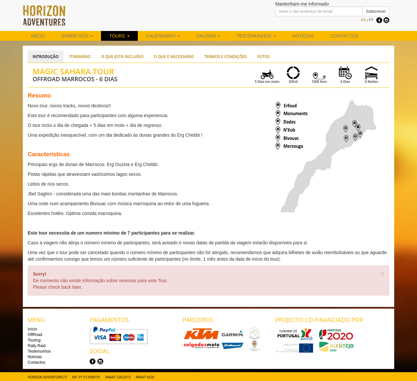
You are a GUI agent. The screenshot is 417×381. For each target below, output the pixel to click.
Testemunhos (256, 35)
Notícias (303, 35)
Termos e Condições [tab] (225, 56)
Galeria (208, 35)
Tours (119, 35)
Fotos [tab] (263, 56)
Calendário (163, 35)
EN (363, 20)
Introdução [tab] (46, 56)
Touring (34, 340)
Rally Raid (37, 345)
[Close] (382, 273)
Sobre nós (77, 35)
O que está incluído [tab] (122, 56)
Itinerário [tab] (80, 56)
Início (38, 35)
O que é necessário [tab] (174, 56)
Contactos (344, 35)
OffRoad (35, 334)
